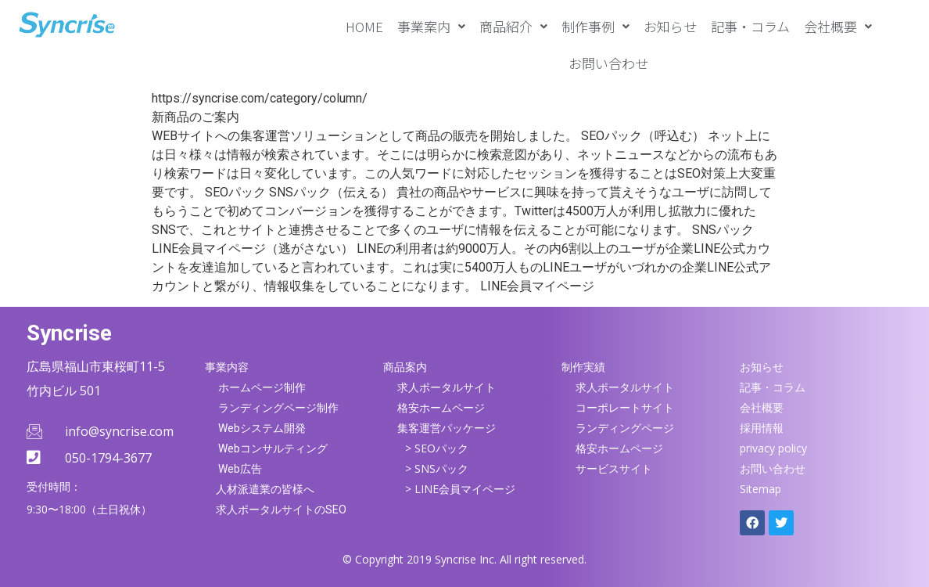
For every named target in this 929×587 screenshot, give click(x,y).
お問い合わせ (608, 63)
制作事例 (595, 26)
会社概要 (838, 26)
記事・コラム (750, 26)
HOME (364, 26)
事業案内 (431, 26)
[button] (431, 26)
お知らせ (670, 26)
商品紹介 (513, 26)
